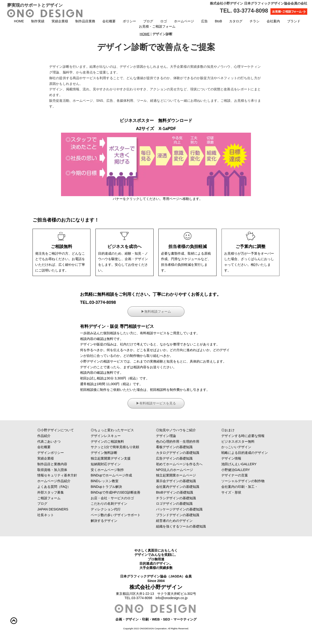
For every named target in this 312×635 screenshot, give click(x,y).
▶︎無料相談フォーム (156, 311)
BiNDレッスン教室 (104, 481)
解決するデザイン (112, 521)
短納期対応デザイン (106, 464)
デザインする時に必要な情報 (243, 436)
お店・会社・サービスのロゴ (112, 498)
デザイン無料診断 (104, 453)
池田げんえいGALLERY (248, 464)
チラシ (255, 21)
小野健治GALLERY (235, 470)
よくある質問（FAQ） (70, 487)
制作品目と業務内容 (58, 464)
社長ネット (58, 515)
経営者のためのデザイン (174, 521)
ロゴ (163, 21)
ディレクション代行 (112, 509)
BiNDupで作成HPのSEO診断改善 (115, 492)
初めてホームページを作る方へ (179, 464)
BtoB (218, 21)
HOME (19, 21)
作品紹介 (54, 436)
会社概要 (109, 21)
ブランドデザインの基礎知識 (177, 515)
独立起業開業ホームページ (176, 475)
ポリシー (129, 21)
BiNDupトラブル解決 (106, 487)
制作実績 (37, 21)
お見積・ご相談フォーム (157, 26)
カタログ (235, 21)
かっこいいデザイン (243, 447)
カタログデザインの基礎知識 (177, 453)
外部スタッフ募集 (50, 492)
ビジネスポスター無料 (238, 441)
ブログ (148, 21)
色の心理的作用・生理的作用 (177, 441)
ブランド (293, 21)
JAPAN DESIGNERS (52, 509)
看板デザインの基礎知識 (174, 447)
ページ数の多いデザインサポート (116, 515)
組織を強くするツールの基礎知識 (181, 526)
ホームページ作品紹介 (54, 481)
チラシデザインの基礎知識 (176, 498)
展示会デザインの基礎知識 (176, 481)
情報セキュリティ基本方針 (58, 475)
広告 (204, 21)
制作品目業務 (85, 21)
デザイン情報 (231, 458)
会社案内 (273, 21)
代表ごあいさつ (58, 441)
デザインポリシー (58, 453)
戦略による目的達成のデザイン (244, 453)
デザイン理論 (166, 436)
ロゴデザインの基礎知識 (174, 503)
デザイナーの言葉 (249, 475)
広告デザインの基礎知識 (174, 458)
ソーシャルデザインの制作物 (249, 481)
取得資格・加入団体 (57, 470)
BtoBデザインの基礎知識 (174, 492)
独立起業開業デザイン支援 (111, 458)
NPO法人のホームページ (174, 470)
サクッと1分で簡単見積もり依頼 (115, 447)
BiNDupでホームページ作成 (111, 475)
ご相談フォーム (60, 498)
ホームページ (184, 21)
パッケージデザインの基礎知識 (179, 509)
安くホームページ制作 (107, 470)
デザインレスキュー (112, 436)
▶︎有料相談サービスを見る (156, 403)
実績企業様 (60, 21)
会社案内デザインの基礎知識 (177, 487)
